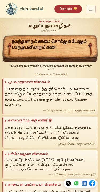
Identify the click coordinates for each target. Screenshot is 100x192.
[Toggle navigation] (91, 9)
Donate (68, 9)
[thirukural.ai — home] (24, 9)
